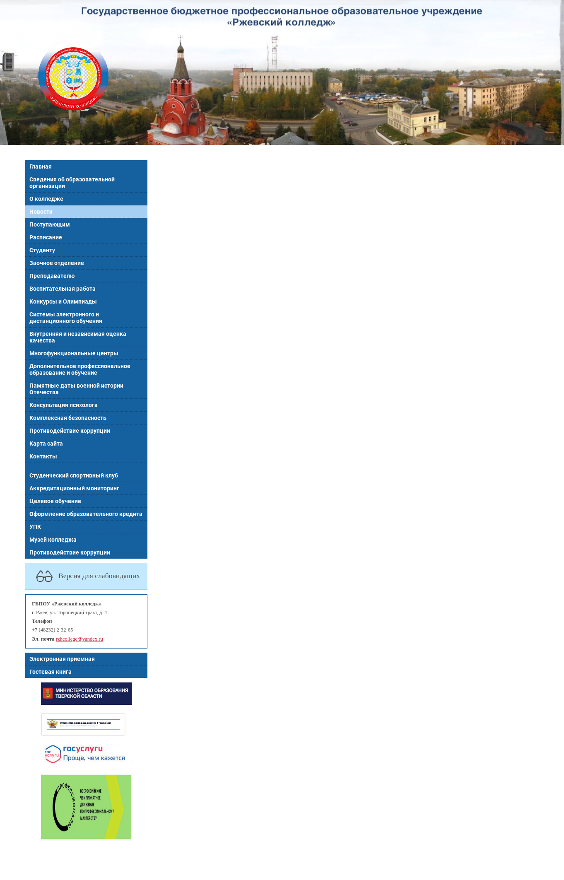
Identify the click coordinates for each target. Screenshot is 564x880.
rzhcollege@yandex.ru (79, 639)
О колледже (46, 198)
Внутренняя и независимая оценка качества (77, 337)
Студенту (42, 250)
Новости (41, 211)
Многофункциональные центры (73, 353)
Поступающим (49, 224)
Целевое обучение (55, 501)
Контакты (43, 456)
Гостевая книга (50, 671)
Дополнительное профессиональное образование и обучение (79, 369)
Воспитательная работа (62, 288)
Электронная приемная (62, 659)
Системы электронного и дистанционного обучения (65, 317)
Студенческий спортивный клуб (73, 475)
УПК (35, 526)
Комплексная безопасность (67, 418)
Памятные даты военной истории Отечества (76, 388)
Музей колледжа (53, 539)
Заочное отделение (56, 263)
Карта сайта (46, 443)
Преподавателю (52, 275)
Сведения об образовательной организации (72, 182)
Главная (40, 166)
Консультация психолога (63, 405)
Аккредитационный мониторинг (74, 488)
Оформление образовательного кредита (85, 514)
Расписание (45, 237)
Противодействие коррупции (69, 430)
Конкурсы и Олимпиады (63, 301)
